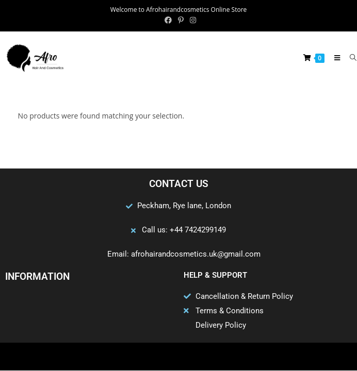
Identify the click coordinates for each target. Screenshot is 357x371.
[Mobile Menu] (335, 57)
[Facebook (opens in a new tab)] (168, 20)
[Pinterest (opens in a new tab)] (181, 20)
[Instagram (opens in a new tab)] (191, 20)
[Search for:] (349, 57)
